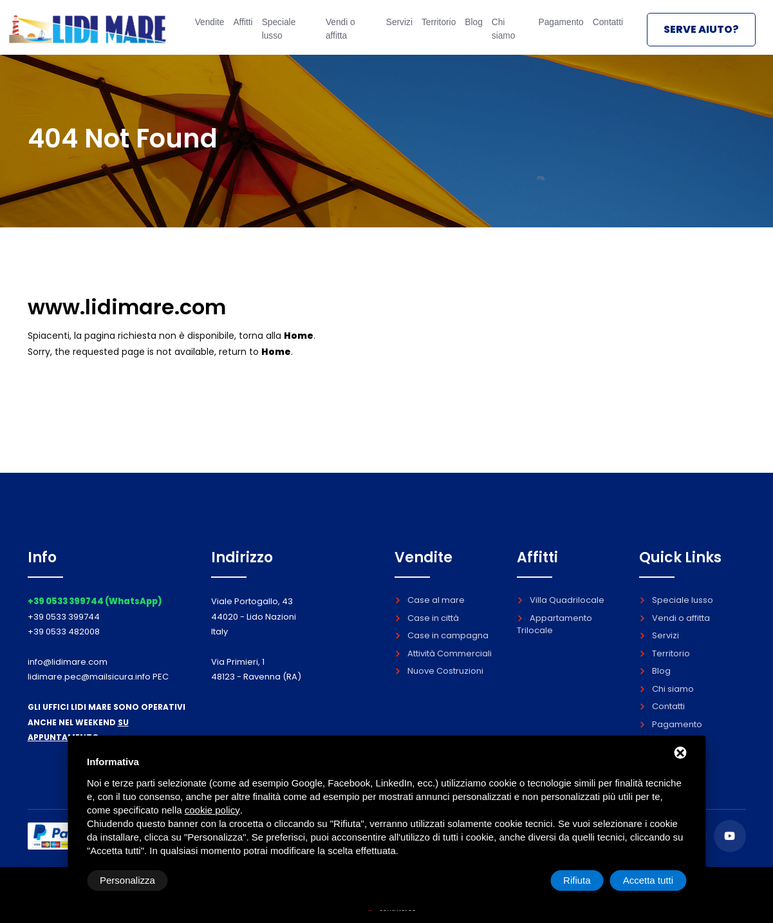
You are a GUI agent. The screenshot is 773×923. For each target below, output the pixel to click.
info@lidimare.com (67, 662)
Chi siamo (499, 35)
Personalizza (127, 880)
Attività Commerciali (443, 653)
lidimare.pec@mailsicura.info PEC (98, 677)
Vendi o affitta (335, 35)
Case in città (427, 618)
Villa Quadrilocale (560, 600)
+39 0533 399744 (64, 617)
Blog (469, 29)
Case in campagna (442, 635)
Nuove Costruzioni (439, 671)
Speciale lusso (281, 35)
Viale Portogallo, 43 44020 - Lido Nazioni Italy (253, 616)
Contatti (605, 29)
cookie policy (212, 809)
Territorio (432, 29)
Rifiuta (577, 880)
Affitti (241, 29)
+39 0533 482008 (64, 631)
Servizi (390, 29)
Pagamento (553, 29)
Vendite (203, 29)
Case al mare (430, 600)
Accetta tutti (648, 880)
